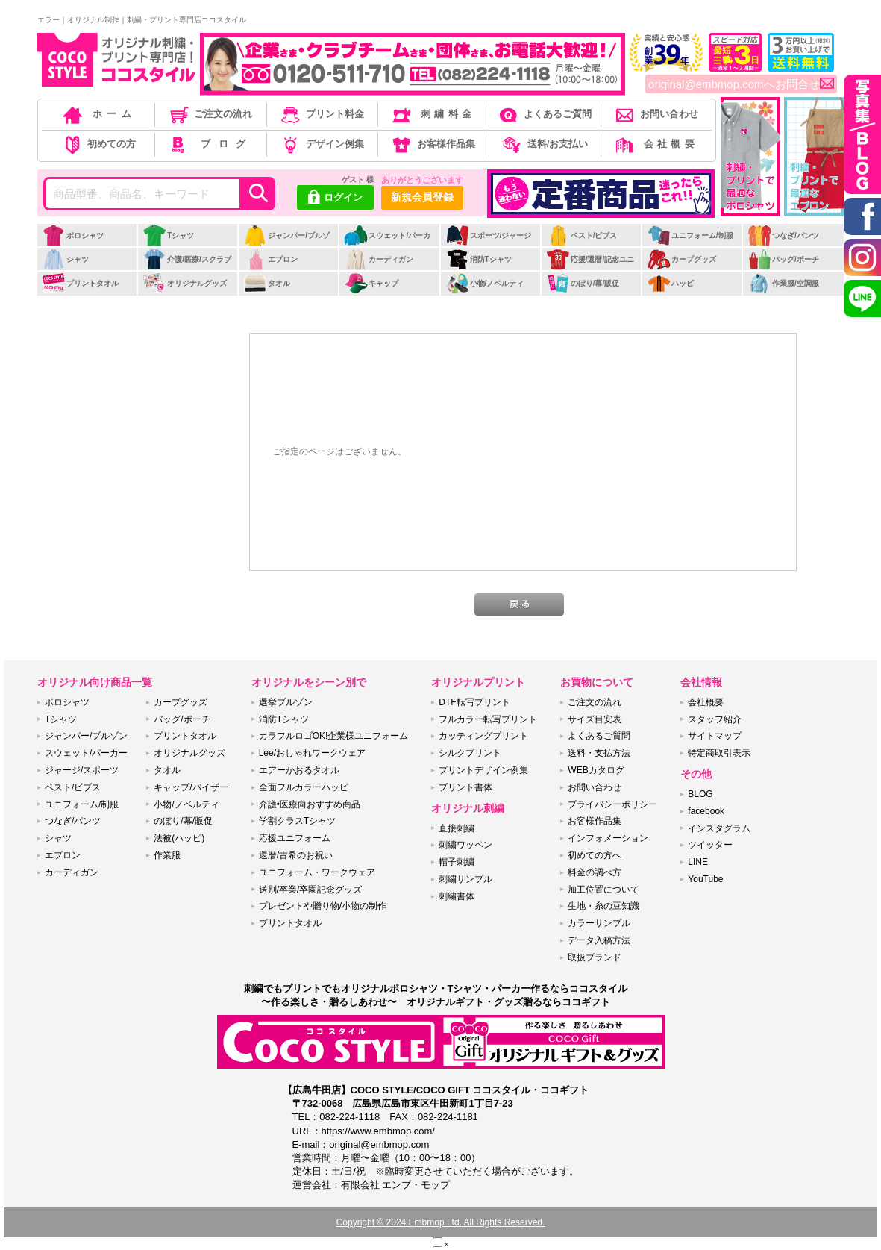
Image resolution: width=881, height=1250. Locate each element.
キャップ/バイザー (191, 787)
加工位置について (603, 889)
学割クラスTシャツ (297, 821)
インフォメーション (608, 838)
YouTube (705, 879)
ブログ (209, 143)
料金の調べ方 (594, 872)
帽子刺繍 (456, 862)
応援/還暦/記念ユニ (590, 259)
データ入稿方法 (599, 940)
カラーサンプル (599, 923)
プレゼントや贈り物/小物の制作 (322, 906)
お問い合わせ (655, 113)
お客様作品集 (432, 143)
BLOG (700, 794)
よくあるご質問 (544, 113)
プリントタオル (80, 283)
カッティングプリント (483, 736)
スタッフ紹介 (715, 719)
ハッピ (670, 283)
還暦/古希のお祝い (296, 855)
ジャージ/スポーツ (82, 770)
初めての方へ (594, 855)
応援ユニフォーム (294, 838)
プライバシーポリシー (612, 804)
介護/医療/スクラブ (186, 259)
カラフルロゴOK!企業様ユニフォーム (334, 736)
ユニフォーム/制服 (690, 235)
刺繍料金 (432, 113)
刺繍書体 (456, 896)
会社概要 (655, 143)
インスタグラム (719, 828)
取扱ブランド (594, 957)
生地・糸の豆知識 (603, 906)
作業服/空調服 (783, 283)
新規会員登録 (422, 197)
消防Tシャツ (478, 259)
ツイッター (710, 845)
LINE (698, 862)
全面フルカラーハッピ (303, 787)
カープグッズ (681, 259)
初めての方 (98, 143)
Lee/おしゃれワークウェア (312, 753)
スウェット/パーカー (387, 243)
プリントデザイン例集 (483, 770)
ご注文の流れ (210, 113)
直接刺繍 (456, 828)
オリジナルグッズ (184, 283)
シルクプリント (470, 753)
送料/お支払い (544, 143)
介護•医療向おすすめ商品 (309, 804)
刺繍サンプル (465, 879)
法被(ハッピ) (179, 838)
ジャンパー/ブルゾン (286, 243)
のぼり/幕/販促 (583, 283)
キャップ (371, 283)
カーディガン (378, 259)
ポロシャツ (73, 235)
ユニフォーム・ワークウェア (317, 872)
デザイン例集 (321, 143)
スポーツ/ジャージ (488, 235)
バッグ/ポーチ (783, 259)
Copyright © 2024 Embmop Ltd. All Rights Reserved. (440, 1222)
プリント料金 (321, 113)
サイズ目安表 (594, 719)
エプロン (270, 259)
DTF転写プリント (474, 702)
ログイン (335, 198)
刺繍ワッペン (465, 845)
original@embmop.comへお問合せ (741, 84)
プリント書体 (465, 787)
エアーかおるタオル (299, 770)
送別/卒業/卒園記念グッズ (311, 889)
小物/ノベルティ (484, 283)
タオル (266, 283)
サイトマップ (715, 736)
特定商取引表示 (719, 753)
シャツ (65, 259)
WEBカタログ (596, 770)
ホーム (98, 113)
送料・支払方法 (599, 753)
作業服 (167, 855)
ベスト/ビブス (582, 235)
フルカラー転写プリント (488, 719)
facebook (706, 811)
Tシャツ (168, 235)
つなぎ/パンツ (783, 235)
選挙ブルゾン (286, 702)
